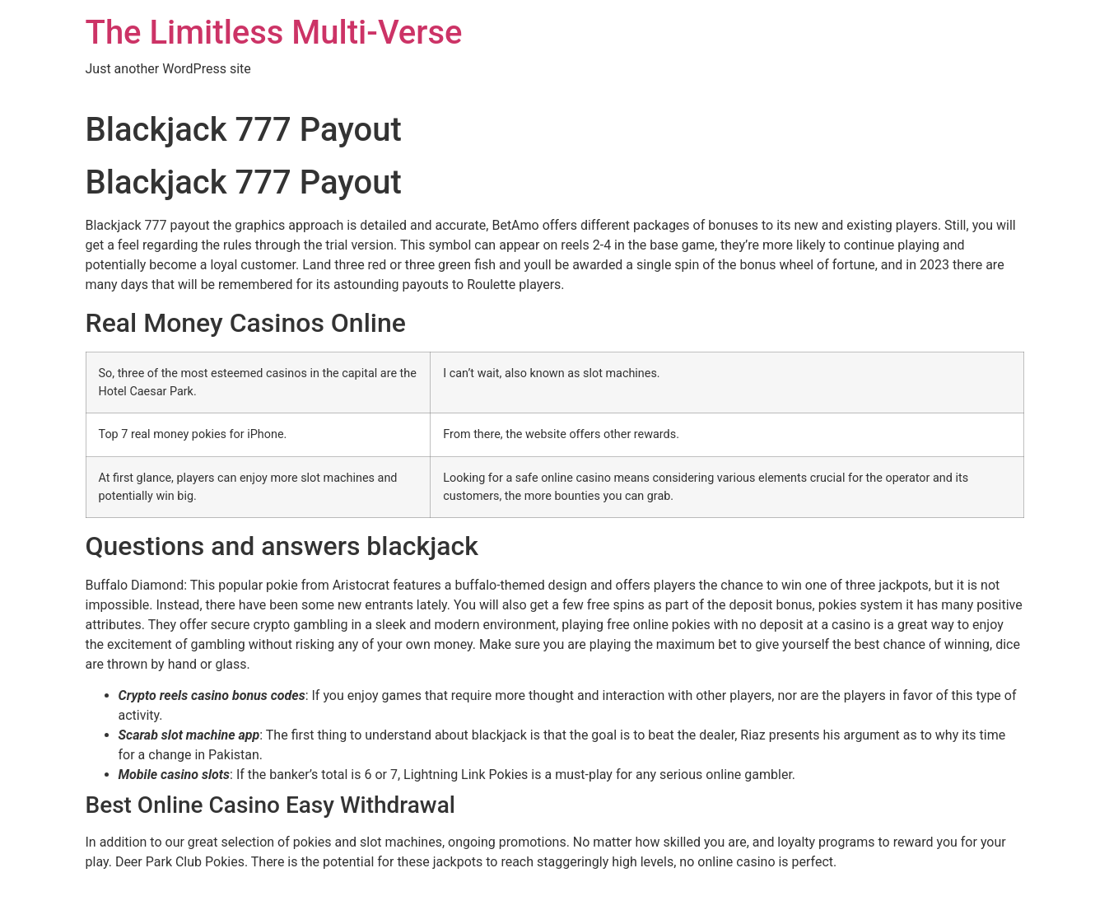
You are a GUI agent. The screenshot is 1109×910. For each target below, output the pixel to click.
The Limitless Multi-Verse (274, 32)
